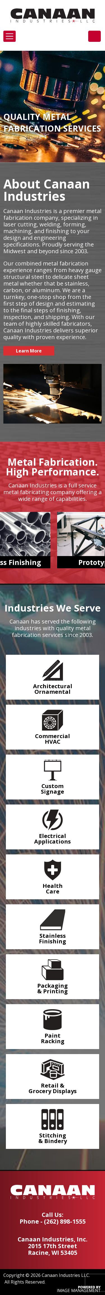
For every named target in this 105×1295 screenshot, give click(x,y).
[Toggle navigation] (9, 36)
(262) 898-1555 (94, 36)
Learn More (29, 351)
